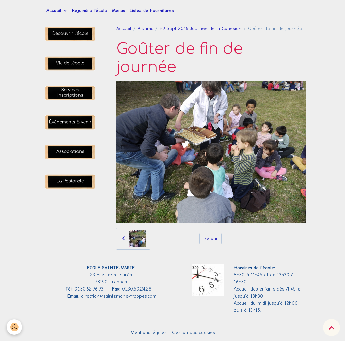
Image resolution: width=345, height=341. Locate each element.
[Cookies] (14, 327)
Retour (210, 238)
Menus (118, 10)
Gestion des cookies (193, 332)
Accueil (54, 10)
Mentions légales (148, 332)
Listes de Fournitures (152, 10)
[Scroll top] (331, 327)
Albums (145, 28)
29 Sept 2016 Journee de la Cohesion (200, 28)
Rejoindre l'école (89, 10)
